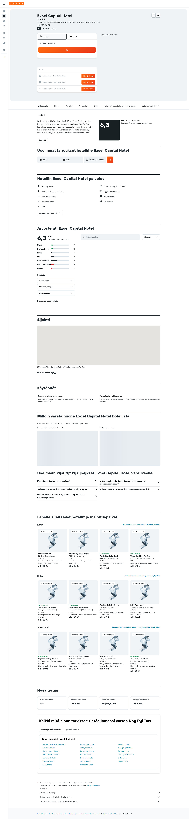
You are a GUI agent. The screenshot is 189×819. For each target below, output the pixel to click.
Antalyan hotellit (86, 748)
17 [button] (79, 70)
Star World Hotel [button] (44, 554)
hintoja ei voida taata (93, 786)
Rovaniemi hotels (86, 765)
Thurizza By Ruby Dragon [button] (79, 554)
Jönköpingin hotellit (125, 748)
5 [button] (90, 59)
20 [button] (56, 76)
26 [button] (90, 76)
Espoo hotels (123, 761)
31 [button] (79, 82)
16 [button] (73, 70)
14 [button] (62, 70)
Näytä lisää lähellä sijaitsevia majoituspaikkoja (141, 524)
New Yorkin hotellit (87, 744)
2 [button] (73, 59)
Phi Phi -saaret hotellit (51, 754)
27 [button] (56, 82)
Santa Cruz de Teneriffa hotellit (54, 744)
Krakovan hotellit (49, 748)
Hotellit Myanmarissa (75, 814)
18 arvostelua (50, 28)
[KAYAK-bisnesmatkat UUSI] (4, 43)
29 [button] (67, 82)
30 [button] (73, 82)
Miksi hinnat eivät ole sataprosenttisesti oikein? (100, 801)
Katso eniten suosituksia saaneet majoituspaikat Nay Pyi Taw (136, 627)
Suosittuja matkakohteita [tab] (51, 730)
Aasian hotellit (61, 814)
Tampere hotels (48, 761)
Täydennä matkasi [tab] (72, 730)
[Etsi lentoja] (4, 11)
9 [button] (73, 64)
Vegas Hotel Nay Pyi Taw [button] (140, 556)
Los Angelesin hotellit (126, 754)
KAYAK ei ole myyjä (100, 792)
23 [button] (73, 76)
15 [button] (67, 70)
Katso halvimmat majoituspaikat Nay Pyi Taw (142, 576)
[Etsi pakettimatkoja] (4, 26)
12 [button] (90, 64)
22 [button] (67, 76)
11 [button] (84, 64)
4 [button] (84, 59)
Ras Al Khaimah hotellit (51, 751)
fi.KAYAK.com (41, 814)
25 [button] (85, 76)
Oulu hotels (122, 758)
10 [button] (79, 64)
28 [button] (62, 82)
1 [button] (67, 59)
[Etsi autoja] (4, 21)
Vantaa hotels (85, 761)
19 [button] (90, 70)
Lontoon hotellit (86, 754)
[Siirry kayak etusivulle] (16, 3)
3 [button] (79, 59)
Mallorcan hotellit (49, 758)
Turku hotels (47, 765)
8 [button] (67, 64)
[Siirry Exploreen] (4, 33)
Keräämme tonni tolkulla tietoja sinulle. (100, 797)
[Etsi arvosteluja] (112, 237)
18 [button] (85, 70)
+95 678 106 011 (43, 25)
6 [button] (55, 64)
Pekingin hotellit (124, 744)
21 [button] (62, 76)
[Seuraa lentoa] (4, 38)
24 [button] (79, 76)
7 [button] (61, 64)
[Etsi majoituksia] (4, 16)
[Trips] (4, 50)
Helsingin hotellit (86, 758)
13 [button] (56, 70)
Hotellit (51, 814)
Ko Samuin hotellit (87, 751)
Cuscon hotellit (123, 751)
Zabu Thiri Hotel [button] (136, 605)
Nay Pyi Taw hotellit (109, 814)
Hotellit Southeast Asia (92, 814)
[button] (4, 3)
